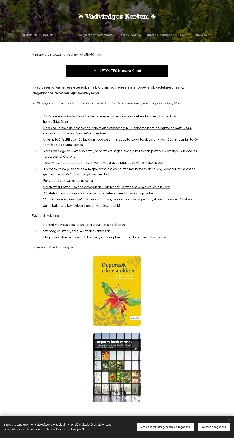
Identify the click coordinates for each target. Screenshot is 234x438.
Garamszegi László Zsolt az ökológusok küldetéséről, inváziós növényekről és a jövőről (106, 187)
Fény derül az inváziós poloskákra (68, 181)
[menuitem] (31, 35)
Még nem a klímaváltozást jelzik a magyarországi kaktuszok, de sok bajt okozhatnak (105, 237)
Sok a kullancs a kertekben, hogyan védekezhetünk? (82, 206)
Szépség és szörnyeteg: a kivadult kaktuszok (76, 231)
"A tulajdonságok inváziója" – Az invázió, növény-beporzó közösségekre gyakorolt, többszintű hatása (117, 199)
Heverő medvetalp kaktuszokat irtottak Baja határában (84, 225)
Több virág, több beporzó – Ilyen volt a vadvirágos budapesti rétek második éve (103, 163)
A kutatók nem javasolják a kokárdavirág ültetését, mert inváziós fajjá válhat (98, 193)
